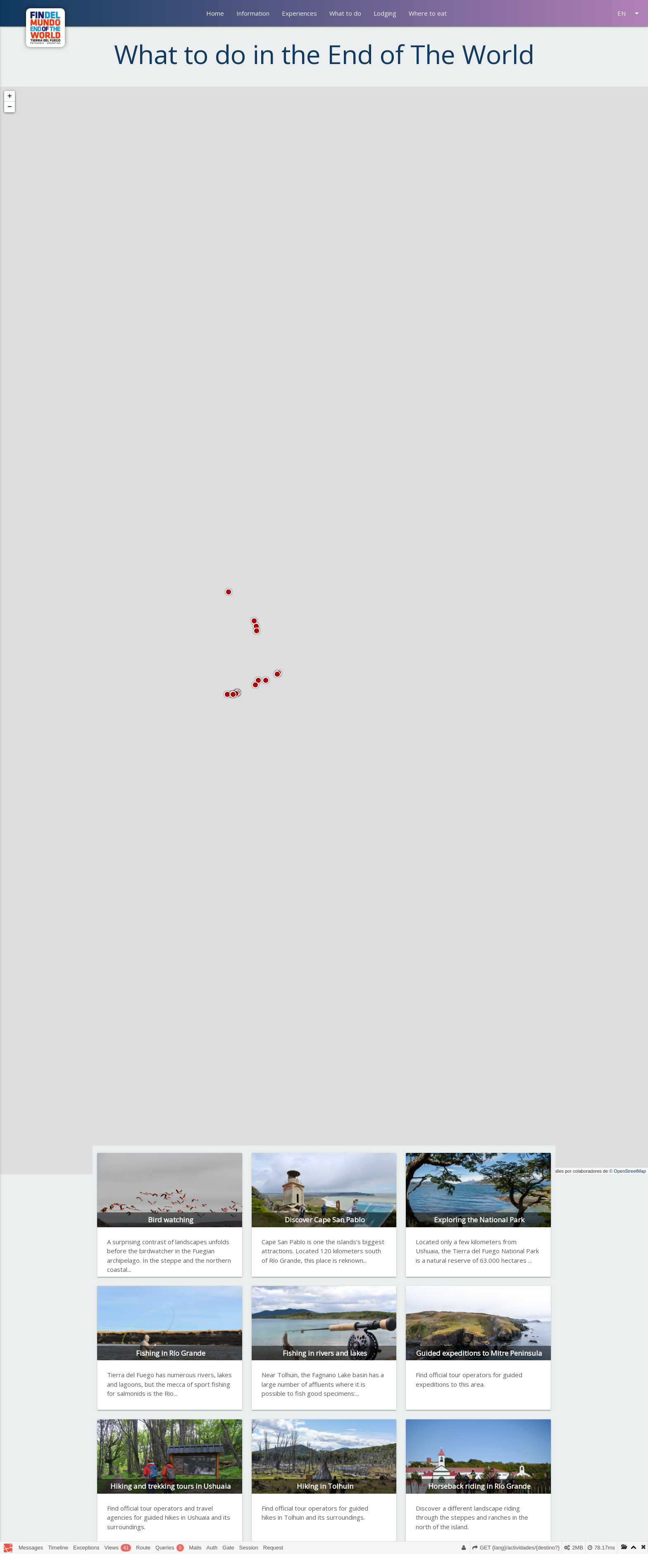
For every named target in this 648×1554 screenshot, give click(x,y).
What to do (345, 13)
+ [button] (9, 96)
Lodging (385, 13)
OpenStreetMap (630, 1171)
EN (629, 13)
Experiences (299, 13)
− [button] (9, 107)
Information (252, 13)
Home (215, 13)
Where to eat (428, 13)
